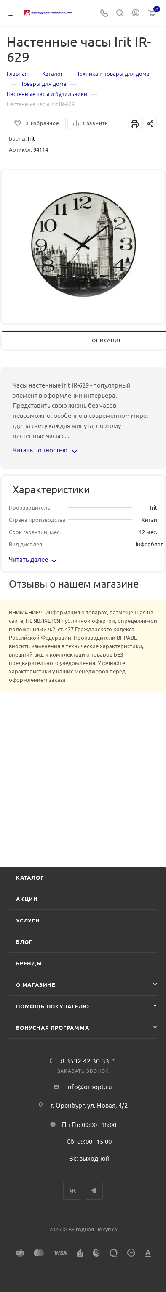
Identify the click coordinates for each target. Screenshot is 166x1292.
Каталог (30, 877)
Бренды (29, 963)
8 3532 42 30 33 (85, 1060)
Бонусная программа (52, 1027)
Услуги (28, 920)
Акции (27, 898)
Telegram (94, 1191)
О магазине (36, 984)
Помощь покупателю (52, 1006)
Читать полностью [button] (44, 450)
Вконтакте (72, 1191)
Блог (24, 941)
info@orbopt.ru (89, 1086)
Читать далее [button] (32, 559)
